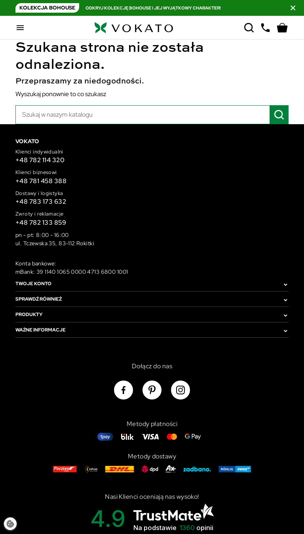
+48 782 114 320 (40, 160)
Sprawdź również (38, 299)
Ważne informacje (40, 330)
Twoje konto (33, 283)
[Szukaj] (152, 114)
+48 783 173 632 (40, 201)
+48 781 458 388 (40, 181)
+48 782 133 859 (40, 222)
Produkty (28, 314)
